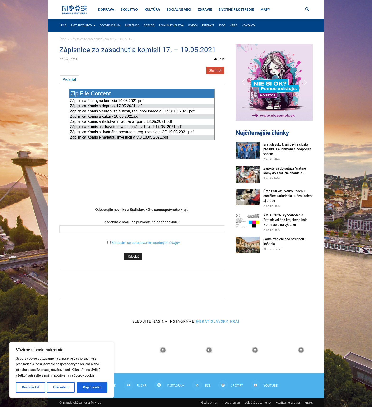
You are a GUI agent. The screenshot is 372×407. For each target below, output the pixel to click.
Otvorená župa (110, 25)
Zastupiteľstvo (83, 25)
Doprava (106, 9)
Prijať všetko (92, 387)
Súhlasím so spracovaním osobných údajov (146, 242)
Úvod (62, 39)
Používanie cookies (287, 403)
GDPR (309, 403)
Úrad (62, 25)
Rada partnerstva (171, 25)
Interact (208, 25)
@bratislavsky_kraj (217, 321)
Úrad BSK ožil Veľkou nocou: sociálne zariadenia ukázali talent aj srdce (288, 196)
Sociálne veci (179, 9)
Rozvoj (193, 25)
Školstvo (129, 9)
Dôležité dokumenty (257, 403)
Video (233, 25)
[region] (61, 370)
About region (231, 403)
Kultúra (152, 9)
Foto (222, 25)
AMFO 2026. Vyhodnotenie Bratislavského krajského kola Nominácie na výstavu (285, 220)
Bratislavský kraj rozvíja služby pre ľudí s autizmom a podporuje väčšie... (287, 149)
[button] (307, 10)
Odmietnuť (61, 387)
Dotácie (149, 25)
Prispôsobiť (30, 387)
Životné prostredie (236, 9)
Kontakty (248, 25)
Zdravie (205, 9)
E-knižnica (132, 25)
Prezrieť (69, 79)
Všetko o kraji (209, 403)
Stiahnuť (215, 70)
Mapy (265, 9)
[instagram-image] (117, 350)
